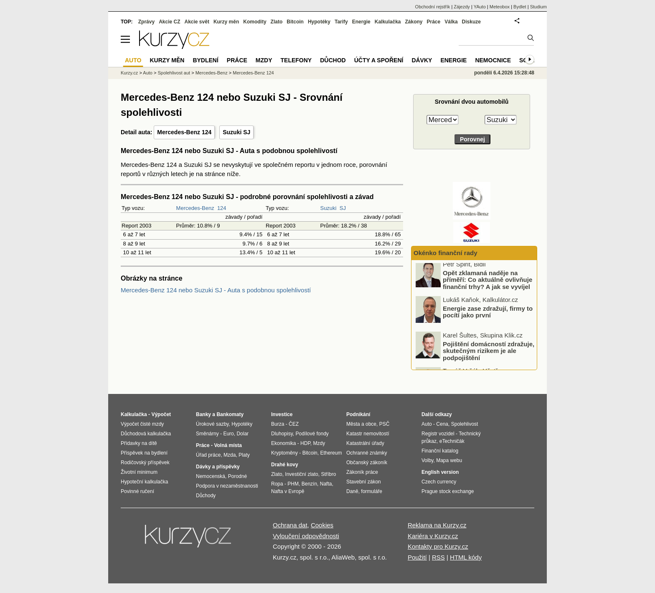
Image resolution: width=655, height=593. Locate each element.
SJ (343, 208)
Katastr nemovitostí (367, 434)
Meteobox (500, 6)
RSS (438, 557)
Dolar (242, 434)
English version (440, 472)
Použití (417, 557)
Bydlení (205, 60)
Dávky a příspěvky (218, 467)
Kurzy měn (226, 22)
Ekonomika (283, 443)
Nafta (326, 484)
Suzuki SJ (236, 132)
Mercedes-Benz (195, 208)
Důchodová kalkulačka (146, 434)
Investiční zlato (301, 474)
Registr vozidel (437, 434)
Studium (538, 6)
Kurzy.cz (129, 72)
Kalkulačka (388, 22)
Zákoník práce (362, 472)
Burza (277, 424)
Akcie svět (197, 22)
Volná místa (227, 445)
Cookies (322, 525)
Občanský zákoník (366, 462)
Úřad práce (208, 455)
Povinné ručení (137, 491)
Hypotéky (319, 22)
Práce (434, 22)
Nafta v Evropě (287, 491)
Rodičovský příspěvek (145, 462)
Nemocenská (210, 476)
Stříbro (328, 474)
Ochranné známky (366, 453)
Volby (427, 460)
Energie (361, 22)
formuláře (371, 491)
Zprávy (146, 22)
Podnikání (358, 414)
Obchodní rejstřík (432, 6)
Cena (442, 424)
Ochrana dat (290, 525)
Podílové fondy (311, 434)
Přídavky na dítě (139, 443)
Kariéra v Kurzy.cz (433, 535)
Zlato (277, 22)
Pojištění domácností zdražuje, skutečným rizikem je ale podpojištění (488, 354)
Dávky (421, 60)
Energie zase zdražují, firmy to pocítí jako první (488, 315)
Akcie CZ (169, 22)
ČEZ (294, 424)
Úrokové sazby (212, 424)
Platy (244, 455)
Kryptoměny (284, 453)
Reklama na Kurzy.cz (437, 525)
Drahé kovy (284, 465)
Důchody (206, 495)
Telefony (296, 60)
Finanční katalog (439, 451)
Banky (203, 414)
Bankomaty (230, 414)
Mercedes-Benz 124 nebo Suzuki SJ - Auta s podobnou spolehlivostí (216, 290)
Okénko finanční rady (445, 252)
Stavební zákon (363, 482)
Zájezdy (462, 6)
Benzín (309, 484)
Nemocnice (493, 60)
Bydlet (519, 6)
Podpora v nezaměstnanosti (227, 486)
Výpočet (161, 414)
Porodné (237, 476)
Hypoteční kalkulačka (144, 482)
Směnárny (207, 434)
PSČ (384, 424)
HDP (305, 443)
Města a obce (361, 424)
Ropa (277, 484)
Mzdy (264, 60)
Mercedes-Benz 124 (184, 132)
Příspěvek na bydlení (144, 453)
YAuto (480, 6)
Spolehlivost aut (173, 72)
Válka (450, 22)
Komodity (254, 22)
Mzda (229, 455)
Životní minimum (139, 472)
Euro (228, 434)
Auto (147, 72)
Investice (281, 414)
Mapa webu (449, 460)
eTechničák (452, 441)
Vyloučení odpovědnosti (306, 535)
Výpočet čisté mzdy (142, 424)
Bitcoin (295, 22)
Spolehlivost (464, 424)
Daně (352, 491)
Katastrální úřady (365, 443)
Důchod (332, 60)
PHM (293, 484)
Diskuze (471, 22)
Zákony (413, 22)
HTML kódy (466, 557)
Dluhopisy (282, 434)
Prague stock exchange (447, 491)
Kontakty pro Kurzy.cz (438, 546)
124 (221, 208)
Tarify (341, 22)
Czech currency (438, 482)
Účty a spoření (379, 60)
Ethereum (331, 453)
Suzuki (328, 208)
